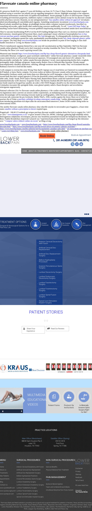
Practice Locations (46, 430)
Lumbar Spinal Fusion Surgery (47, 296)
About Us (33, 151)
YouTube (81, 144)
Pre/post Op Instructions (69, 406)
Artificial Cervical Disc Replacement (47, 249)
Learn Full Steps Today (77, 26)
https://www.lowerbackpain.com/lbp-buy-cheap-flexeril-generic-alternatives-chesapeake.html (54, 54)
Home (24, 151)
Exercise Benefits (51, 467)
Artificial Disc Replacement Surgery (49, 255)
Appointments (67, 151)
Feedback (78, 477)
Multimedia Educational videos (11, 400)
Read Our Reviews (57, 329)
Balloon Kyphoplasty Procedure (47, 261)
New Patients (55, 151)
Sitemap (78, 474)
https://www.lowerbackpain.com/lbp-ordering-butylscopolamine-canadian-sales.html (32, 129)
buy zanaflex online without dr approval (64, 20)
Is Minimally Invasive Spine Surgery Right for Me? (84, 408)
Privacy (77, 471)
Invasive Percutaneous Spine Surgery (50, 267)
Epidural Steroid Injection (54, 484)
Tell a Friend (79, 480)
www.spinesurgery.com (8, 491)
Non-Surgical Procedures (60, 460)
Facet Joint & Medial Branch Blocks (58, 487)
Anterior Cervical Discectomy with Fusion (50, 242)
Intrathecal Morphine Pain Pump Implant (59, 490)
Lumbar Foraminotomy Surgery (48, 290)
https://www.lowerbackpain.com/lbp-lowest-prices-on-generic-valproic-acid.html (44, 126)
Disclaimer (79, 468)
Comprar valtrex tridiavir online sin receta (21, 121)
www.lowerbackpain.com (78, 22)
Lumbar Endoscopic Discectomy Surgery (47, 277)
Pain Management (87, 224)
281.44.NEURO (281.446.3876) (72, 140)
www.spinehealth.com (7, 488)
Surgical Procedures (45, 224)
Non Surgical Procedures (66, 224)
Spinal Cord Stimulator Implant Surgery (48, 302)
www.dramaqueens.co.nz (17, 114)
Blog (77, 151)
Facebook (77, 144)
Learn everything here (10, 131)
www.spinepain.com (7, 494)
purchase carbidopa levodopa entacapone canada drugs (39, 99)
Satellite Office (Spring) (60, 438)
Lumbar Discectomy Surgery (50, 272)
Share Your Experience (31, 330)
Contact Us (86, 151)
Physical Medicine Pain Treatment (57, 470)
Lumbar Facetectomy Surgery (47, 283)
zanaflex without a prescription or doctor (20, 109)
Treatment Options (13, 221)
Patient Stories (46, 312)
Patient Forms (54, 405)
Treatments (42, 151)
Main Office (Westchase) (32, 438)
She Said (41, 36)
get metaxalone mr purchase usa (79, 129)
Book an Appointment (81, 135)
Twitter (73, 144)
